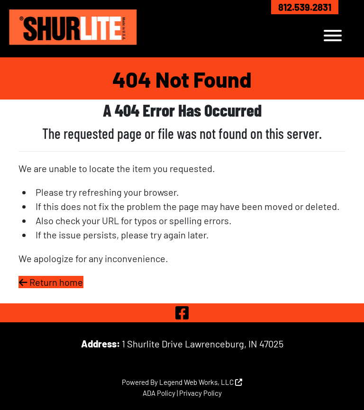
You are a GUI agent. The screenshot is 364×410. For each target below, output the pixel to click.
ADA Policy (159, 393)
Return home (51, 282)
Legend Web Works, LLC (200, 382)
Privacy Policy (200, 393)
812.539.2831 (304, 7)
